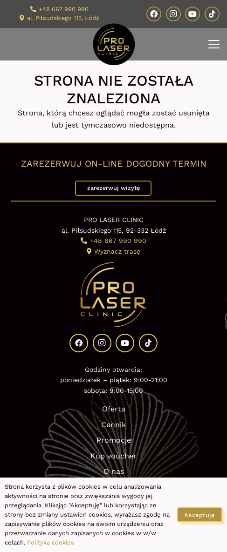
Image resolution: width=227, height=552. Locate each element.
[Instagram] (173, 14)
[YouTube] (192, 14)
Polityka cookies (50, 542)
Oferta (113, 408)
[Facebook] (153, 14)
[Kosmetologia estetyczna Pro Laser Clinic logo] (113, 44)
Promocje (113, 440)
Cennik (113, 424)
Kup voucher (113, 455)
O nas (113, 471)
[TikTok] (212, 14)
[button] (214, 44)
